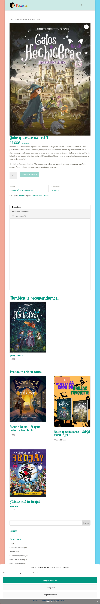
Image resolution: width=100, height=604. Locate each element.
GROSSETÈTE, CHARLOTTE (21, 190)
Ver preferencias (50, 594)
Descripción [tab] (17, 207)
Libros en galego (16, 563)
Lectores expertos (17, 555)
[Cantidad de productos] (13, 175)
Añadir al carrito (29, 174)
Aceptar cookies (50, 580)
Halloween (37, 195)
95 (11, 543)
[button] (86, 26)
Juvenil (17, 19)
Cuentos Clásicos (17, 547)
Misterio (46, 195)
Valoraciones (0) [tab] (19, 216)
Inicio (12, 19)
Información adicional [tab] (21, 211)
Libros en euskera (17, 560)
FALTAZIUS (55, 190)
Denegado (50, 587)
